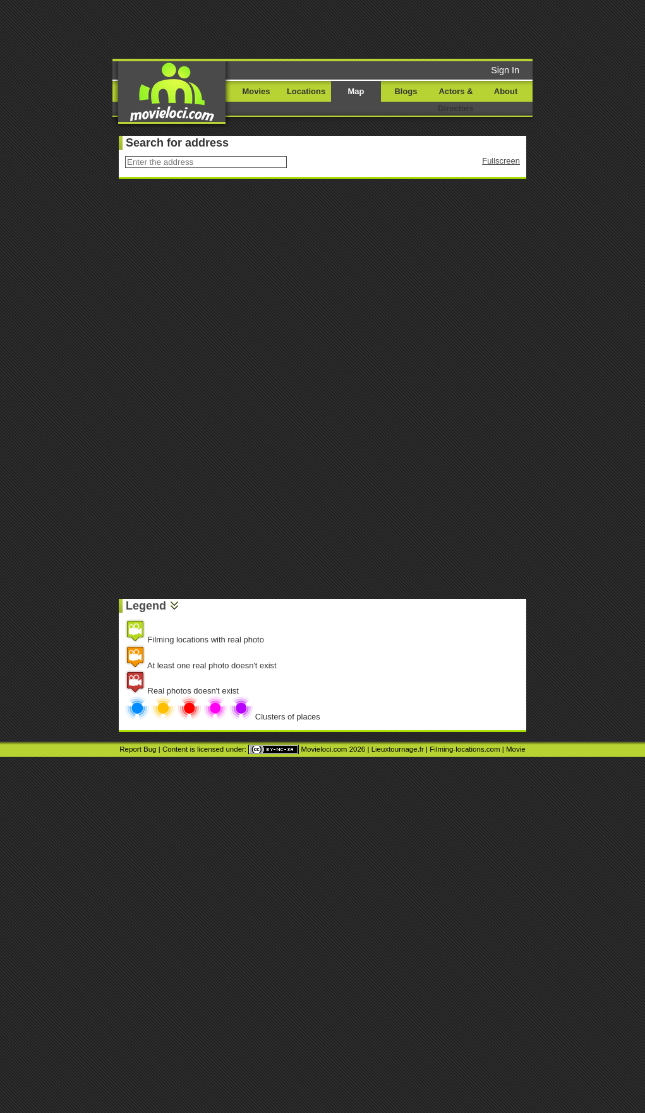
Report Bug (137, 749)
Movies (256, 91)
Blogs (406, 91)
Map (356, 91)
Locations (306, 91)
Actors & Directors (456, 100)
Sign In (505, 70)
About (505, 91)
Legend (146, 605)
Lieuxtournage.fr (397, 749)
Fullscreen (501, 160)
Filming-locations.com (465, 749)
